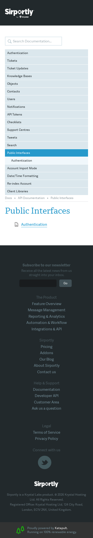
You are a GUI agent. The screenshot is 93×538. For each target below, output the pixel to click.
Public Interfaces (18, 153)
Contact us (46, 371)
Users (11, 99)
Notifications (16, 107)
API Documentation (31, 198)
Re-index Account (19, 184)
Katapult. (61, 528)
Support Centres (18, 130)
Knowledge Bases (19, 76)
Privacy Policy (46, 438)
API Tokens (14, 114)
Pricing (46, 346)
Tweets (12, 138)
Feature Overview (46, 303)
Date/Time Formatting (22, 176)
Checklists (14, 122)
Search (12, 145)
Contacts (13, 91)
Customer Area (46, 402)
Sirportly (19, 13)
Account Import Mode (22, 168)
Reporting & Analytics (47, 316)
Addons (46, 352)
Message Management (46, 310)
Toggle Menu (84, 13)
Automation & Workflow (46, 322)
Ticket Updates (17, 68)
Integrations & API (46, 329)
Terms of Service (46, 432)
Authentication (17, 53)
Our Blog (46, 359)
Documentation (46, 389)
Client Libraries (17, 191)
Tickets (12, 61)
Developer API (47, 395)
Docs (8, 198)
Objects (12, 84)
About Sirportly (47, 365)
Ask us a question (46, 408)
